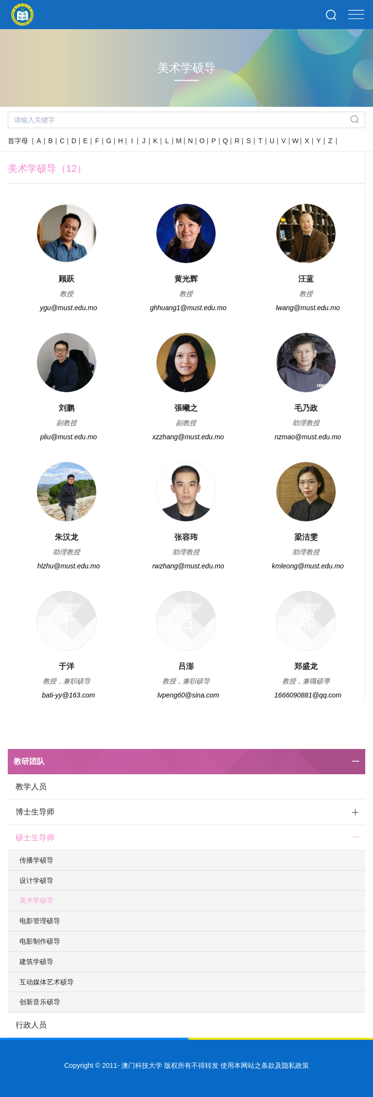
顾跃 (66, 279)
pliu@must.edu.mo (68, 437)
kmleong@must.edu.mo (308, 566)
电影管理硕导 (39, 921)
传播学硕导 (36, 860)
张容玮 (186, 537)
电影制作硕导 (39, 941)
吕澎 (186, 666)
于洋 (66, 666)
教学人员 (31, 786)
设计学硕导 (36, 880)
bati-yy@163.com (68, 695)
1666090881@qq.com (307, 695)
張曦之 (186, 408)
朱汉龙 (66, 537)
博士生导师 (35, 812)
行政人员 (31, 1025)
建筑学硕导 (36, 961)
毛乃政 (306, 408)
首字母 (18, 141)
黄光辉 (186, 279)
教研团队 (29, 761)
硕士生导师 (35, 837)
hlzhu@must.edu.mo (68, 566)
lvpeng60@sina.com (188, 695)
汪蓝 (306, 279)
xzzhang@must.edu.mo (188, 437)
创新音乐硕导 (39, 1002)
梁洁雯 (306, 537)
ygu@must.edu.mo (68, 308)
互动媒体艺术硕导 (46, 982)
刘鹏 (66, 408)
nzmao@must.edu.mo (307, 437)
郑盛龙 (306, 666)
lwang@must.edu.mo (308, 308)
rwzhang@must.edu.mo (188, 566)
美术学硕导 (36, 900)
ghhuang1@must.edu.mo (188, 308)
